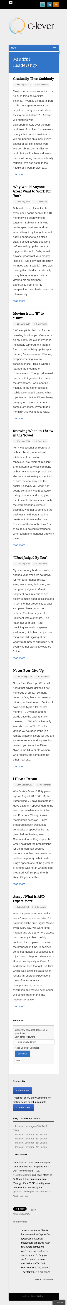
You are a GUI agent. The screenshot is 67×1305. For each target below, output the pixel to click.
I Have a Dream (25, 779)
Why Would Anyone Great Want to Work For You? (32, 191)
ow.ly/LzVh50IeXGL (41, 1191)
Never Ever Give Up (28, 671)
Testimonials (20, 1221)
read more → (21, 174)
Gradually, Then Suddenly (33, 79)
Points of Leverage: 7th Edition (31, 1134)
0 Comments (43, 85)
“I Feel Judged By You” (30, 558)
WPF (18, 1060)
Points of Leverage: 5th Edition (31, 1142)
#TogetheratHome (22, 1175)
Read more (44, 1271)
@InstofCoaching (22, 1191)
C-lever (41, 1296)
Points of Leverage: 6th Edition (31, 1138)
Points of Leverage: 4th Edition (31, 1147)
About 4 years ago (20, 1196)
